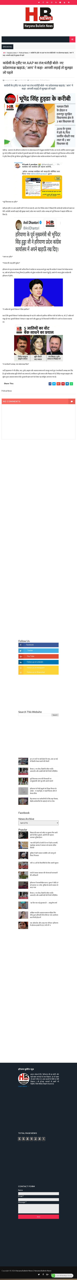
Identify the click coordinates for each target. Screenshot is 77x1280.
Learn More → (23, 1088)
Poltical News (24, 53)
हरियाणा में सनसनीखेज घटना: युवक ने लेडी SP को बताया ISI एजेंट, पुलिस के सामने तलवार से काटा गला (44, 886)
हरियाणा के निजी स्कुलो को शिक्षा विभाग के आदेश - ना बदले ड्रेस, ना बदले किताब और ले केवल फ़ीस (43, 792)
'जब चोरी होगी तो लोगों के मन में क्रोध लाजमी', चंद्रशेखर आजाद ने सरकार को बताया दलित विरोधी (44, 846)
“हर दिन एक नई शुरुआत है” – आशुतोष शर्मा (43, 904)
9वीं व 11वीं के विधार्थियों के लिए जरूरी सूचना (44, 864)
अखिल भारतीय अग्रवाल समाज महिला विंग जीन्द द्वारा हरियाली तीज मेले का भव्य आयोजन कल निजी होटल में (44, 916)
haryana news (12, 53)
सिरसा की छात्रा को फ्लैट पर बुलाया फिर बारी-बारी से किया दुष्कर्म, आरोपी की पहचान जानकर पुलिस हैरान (44, 836)
